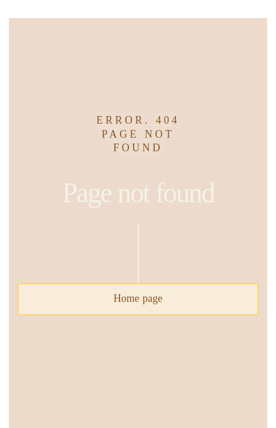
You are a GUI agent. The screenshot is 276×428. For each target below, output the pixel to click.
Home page (138, 299)
